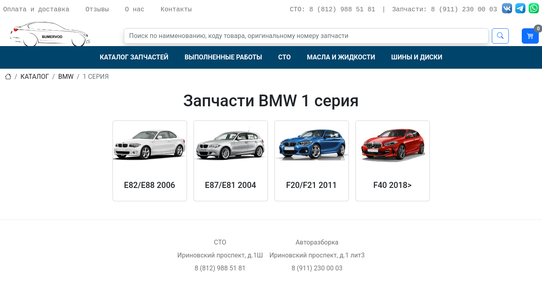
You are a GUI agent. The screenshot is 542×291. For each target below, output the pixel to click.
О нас (135, 9)
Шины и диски (416, 57)
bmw (66, 76)
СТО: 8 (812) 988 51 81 (332, 9)
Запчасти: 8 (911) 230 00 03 (444, 9)
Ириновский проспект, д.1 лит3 (317, 255)
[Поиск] (306, 36)
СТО (284, 57)
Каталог (35, 76)
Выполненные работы (223, 57)
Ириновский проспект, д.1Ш (220, 255)
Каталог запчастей (134, 57)
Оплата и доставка (36, 9)
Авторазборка (316, 242)
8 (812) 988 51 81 (220, 268)
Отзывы (97, 9)
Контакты (176, 9)
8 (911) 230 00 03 (316, 268)
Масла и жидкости (341, 57)
